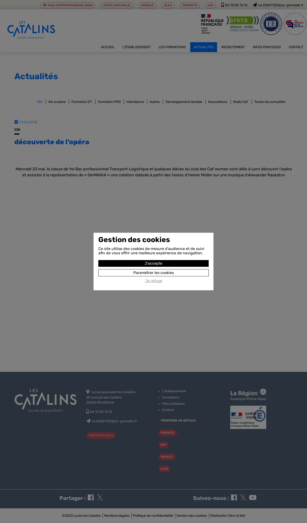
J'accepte (153, 263)
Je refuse (153, 281)
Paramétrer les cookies (153, 272)
